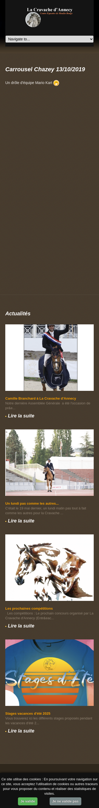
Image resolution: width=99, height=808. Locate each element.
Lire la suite (21, 415)
